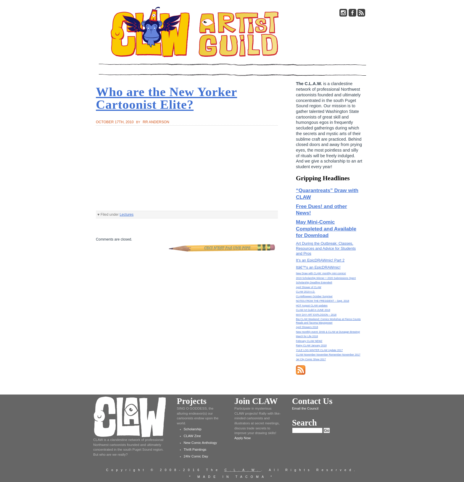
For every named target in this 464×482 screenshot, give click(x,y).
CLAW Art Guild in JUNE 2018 (313, 310)
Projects (192, 401)
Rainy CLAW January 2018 (311, 345)
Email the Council (305, 408)
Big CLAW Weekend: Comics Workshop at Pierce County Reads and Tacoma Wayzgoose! (328, 321)
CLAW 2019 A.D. (305, 291)
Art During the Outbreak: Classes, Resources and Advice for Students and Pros (326, 248)
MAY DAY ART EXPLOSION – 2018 (316, 314)
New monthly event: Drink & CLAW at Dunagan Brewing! (328, 331)
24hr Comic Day (196, 456)
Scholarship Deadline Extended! (314, 282)
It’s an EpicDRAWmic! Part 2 (320, 260)
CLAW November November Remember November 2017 (328, 354)
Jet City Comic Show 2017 (311, 359)
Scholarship (193, 429)
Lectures (126, 214)
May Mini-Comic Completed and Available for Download (326, 228)
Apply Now (242, 438)
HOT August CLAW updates (312, 305)
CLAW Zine (192, 436)
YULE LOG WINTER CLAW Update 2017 (319, 350)
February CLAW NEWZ (309, 341)
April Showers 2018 (307, 327)
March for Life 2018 (307, 336)
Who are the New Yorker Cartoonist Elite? (166, 98)
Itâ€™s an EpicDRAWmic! (318, 267)
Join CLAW (256, 401)
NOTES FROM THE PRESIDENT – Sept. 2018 (322, 300)
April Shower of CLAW (308, 287)
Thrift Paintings (195, 449)
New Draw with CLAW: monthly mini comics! (321, 273)
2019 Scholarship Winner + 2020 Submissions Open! (326, 278)
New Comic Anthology (200, 442)
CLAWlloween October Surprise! (314, 296)
